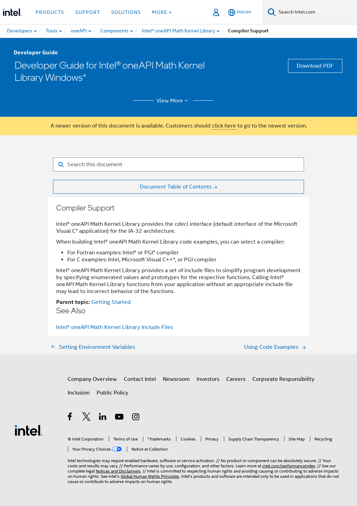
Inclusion (79, 392)
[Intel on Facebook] (70, 418)
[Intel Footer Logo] (29, 430)
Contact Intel (140, 379)
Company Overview (92, 379)
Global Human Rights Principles (150, 476)
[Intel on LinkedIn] (103, 418)
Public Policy (112, 392)
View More (173, 100)
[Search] (272, 12)
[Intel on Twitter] (86, 418)
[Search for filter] (178, 164)
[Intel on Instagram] (136, 418)
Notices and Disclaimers (118, 471)
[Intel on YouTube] (119, 418)
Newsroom (176, 379)
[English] (239, 12)
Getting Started (111, 302)
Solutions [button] (126, 12)
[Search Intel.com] (316, 12)
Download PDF (315, 65)
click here (224, 125)
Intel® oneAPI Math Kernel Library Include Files (114, 327)
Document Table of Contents (176, 186)
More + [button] (162, 12)
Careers (235, 379)
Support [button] (87, 12)
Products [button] (50, 12)
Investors (208, 379)
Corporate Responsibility (283, 379)
